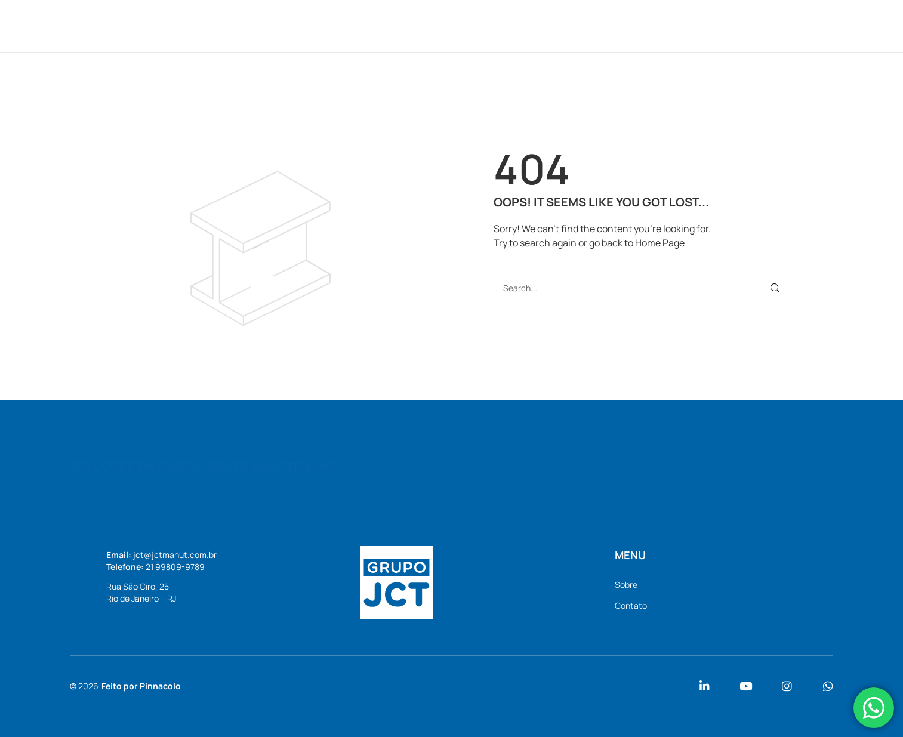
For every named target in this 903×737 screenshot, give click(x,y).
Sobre (412, 25)
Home (362, 25)
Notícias (540, 25)
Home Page (660, 242)
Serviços (472, 25)
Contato (606, 25)
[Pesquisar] (775, 288)
